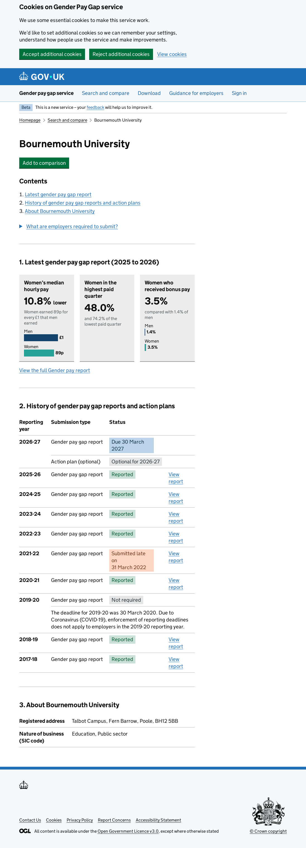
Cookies (54, 820)
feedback (95, 107)
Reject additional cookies (121, 54)
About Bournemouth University (60, 211)
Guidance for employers (196, 93)
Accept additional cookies (52, 54)
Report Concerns (114, 820)
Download (149, 93)
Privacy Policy (80, 820)
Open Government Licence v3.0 (128, 831)
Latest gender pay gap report (58, 194)
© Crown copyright (268, 831)
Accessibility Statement (158, 820)
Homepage (29, 120)
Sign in (239, 93)
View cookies (172, 54)
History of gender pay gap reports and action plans (82, 203)
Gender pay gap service (46, 93)
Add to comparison (46, 163)
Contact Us (30, 820)
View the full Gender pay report (54, 370)
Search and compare (105, 93)
